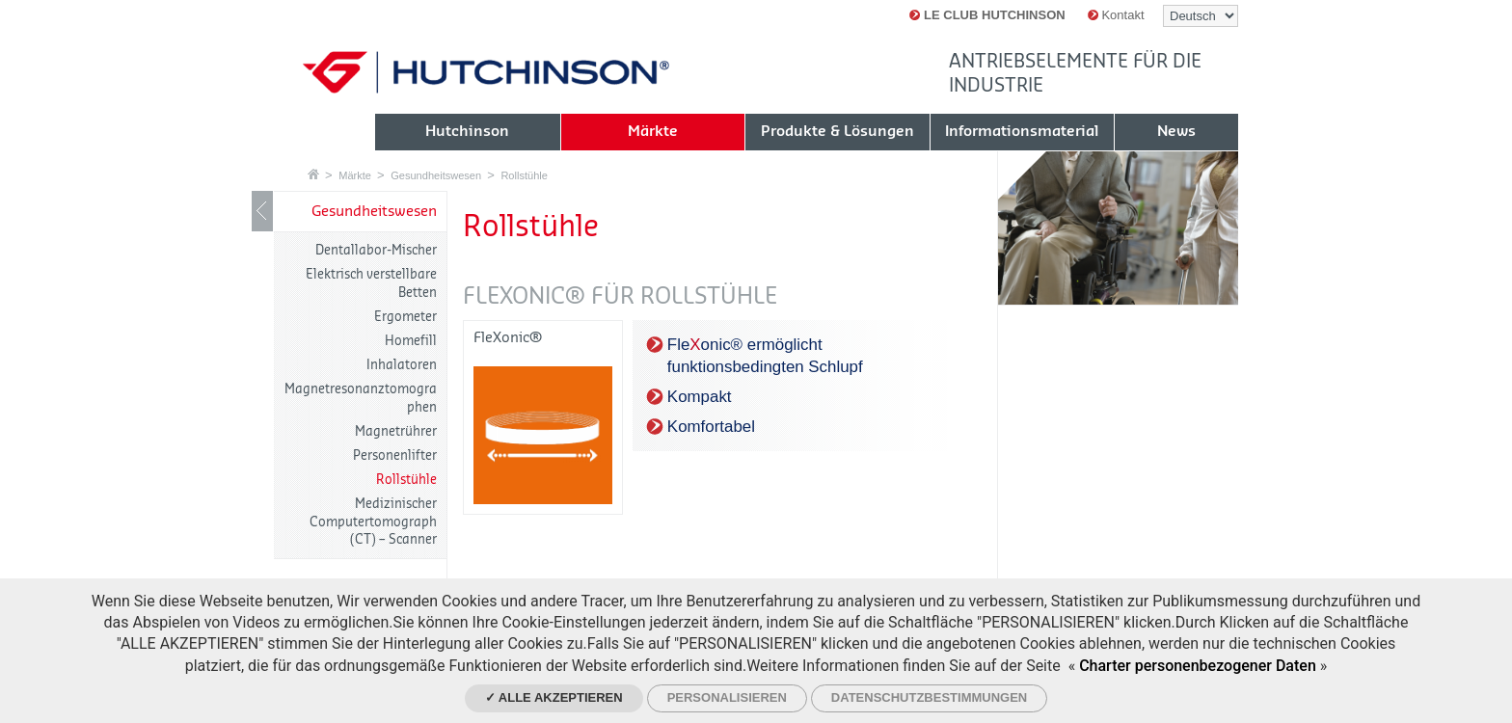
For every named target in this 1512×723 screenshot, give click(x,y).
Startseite (313, 174)
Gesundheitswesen (436, 175)
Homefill (411, 341)
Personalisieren (727, 697)
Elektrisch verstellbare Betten (371, 283)
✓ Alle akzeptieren (554, 697)
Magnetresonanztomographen (360, 398)
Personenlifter (395, 455)
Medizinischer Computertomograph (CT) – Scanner (373, 521)
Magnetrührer (396, 431)
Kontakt (1116, 15)
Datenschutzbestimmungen (929, 697)
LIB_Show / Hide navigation (262, 211)
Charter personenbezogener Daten (1197, 665)
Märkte (354, 175)
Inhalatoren (401, 365)
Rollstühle (524, 175)
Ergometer (405, 316)
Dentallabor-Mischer (376, 250)
